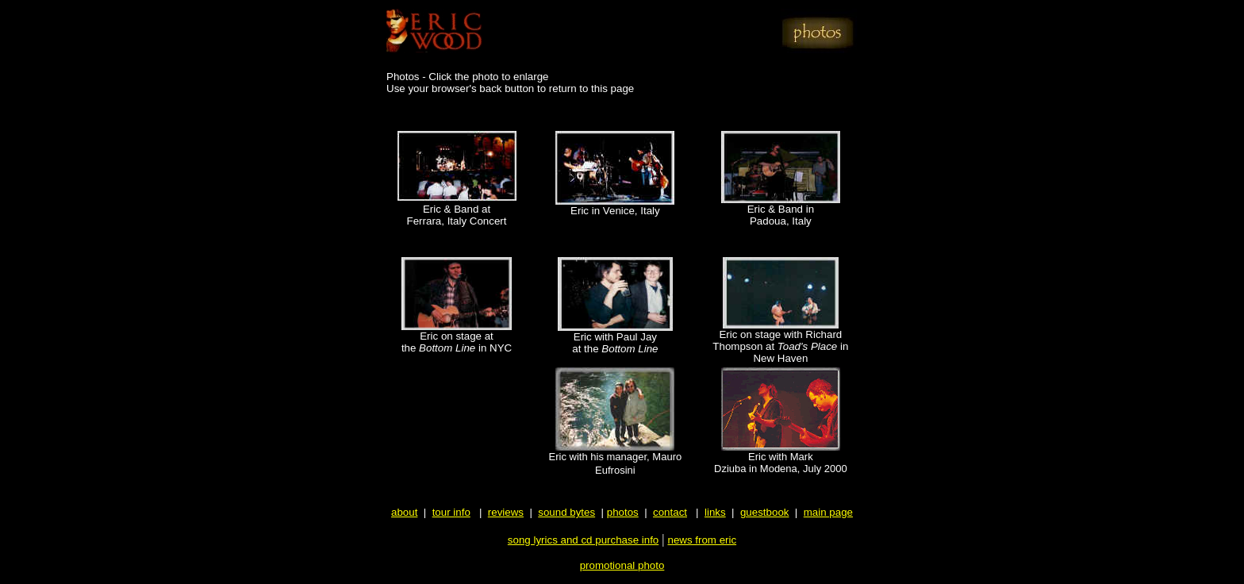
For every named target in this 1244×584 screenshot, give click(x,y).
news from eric (701, 540)
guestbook (764, 512)
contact (670, 512)
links (715, 512)
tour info (451, 512)
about (404, 512)
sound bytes (566, 512)
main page (828, 512)
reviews (506, 512)
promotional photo (622, 565)
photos (623, 512)
